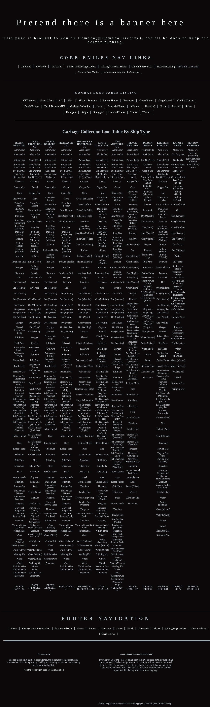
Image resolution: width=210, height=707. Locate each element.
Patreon (92, 628)
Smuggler (98, 112)
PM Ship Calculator (188, 66)
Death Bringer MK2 (54, 106)
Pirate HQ (150, 106)
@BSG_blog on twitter (175, 628)
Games (80, 628)
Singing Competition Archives (36, 628)
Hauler (99, 106)
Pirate (163, 106)
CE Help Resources (142, 66)
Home (13, 628)
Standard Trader (117, 112)
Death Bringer (32, 106)
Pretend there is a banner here (100, 22)
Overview (41, 66)
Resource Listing (166, 66)
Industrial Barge (116, 106)
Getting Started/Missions (114, 66)
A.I (60, 100)
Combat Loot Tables (88, 72)
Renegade (71, 112)
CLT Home (29, 100)
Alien (70, 100)
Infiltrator (135, 106)
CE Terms (56, 66)
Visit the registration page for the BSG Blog (43, 670)
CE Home (26, 66)
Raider (188, 106)
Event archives (108, 634)
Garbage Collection (80, 106)
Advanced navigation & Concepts (121, 72)
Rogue (84, 112)
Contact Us (144, 628)
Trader (133, 112)
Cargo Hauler (146, 100)
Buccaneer (128, 100)
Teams (119, 628)
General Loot (47, 100)
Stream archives (198, 628)
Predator (176, 106)
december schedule (63, 628)
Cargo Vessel (165, 100)
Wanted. (146, 112)
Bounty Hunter (110, 100)
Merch (130, 628)
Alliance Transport (88, 100)
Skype (157, 628)
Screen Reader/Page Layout (81, 66)
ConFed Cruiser (185, 100)
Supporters (106, 628)
